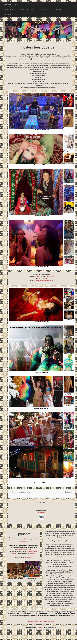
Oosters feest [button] (58, 9)
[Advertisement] (40, 635)
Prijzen (33, 9)
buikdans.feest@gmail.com (44, 280)
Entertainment (8, 9)
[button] (21, 493)
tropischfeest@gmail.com (23, 549)
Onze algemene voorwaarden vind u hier (41, 621)
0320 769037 (43, 278)
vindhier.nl (41, 512)
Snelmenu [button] (8, 14)
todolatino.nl (23, 542)
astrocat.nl (28, 557)
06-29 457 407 (38, 276)
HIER (71, 615)
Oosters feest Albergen (10, 4)
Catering (21, 9)
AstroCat (40, 627)
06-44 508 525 (49, 276)
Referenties (44, 9)
